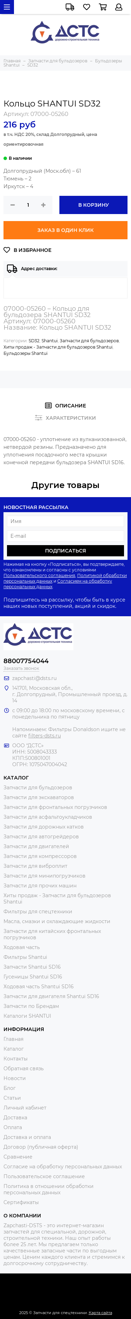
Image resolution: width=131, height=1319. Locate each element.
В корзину (93, 205)
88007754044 (26, 661)
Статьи (12, 1098)
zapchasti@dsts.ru (34, 678)
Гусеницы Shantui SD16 (32, 977)
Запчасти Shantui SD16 (32, 967)
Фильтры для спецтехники (37, 911)
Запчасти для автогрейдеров (41, 836)
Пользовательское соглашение (44, 1176)
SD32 (34, 340)
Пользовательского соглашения (39, 575)
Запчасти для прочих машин (40, 885)
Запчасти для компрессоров (40, 856)
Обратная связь (23, 1068)
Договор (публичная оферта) (40, 1147)
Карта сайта (100, 1312)
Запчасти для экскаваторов (38, 797)
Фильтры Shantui (25, 957)
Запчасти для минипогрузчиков (44, 876)
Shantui (50, 340)
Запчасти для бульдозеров (89, 340)
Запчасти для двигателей (36, 846)
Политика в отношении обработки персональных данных (48, 1189)
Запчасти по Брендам (31, 1006)
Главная (13, 1039)
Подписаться (65, 551)
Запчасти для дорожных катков (43, 827)
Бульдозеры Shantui (25, 353)
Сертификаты (21, 1202)
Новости (14, 1078)
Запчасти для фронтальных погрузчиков (55, 807)
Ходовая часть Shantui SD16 (38, 986)
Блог (9, 1088)
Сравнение (17, 1157)
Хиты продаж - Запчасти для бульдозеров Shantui (57, 347)
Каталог (13, 1049)
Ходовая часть (21, 947)
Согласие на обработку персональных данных (62, 1166)
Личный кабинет (24, 1108)
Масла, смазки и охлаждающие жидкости (56, 921)
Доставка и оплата (27, 1137)
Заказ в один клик (65, 230)
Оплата (12, 1127)
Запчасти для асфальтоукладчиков (47, 817)
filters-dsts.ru (44, 736)
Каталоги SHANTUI (27, 1016)
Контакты (15, 1059)
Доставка (15, 1117)
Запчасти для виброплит (35, 866)
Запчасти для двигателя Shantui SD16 (51, 996)
